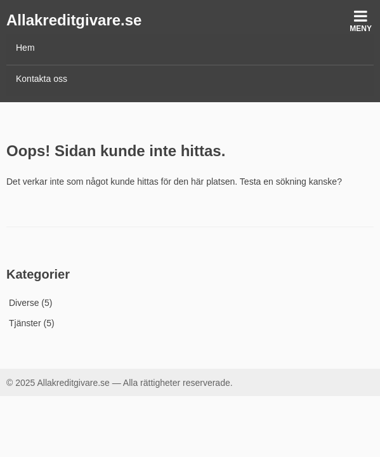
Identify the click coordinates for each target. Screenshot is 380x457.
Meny (361, 20)
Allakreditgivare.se (73, 20)
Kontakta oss (41, 79)
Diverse (24, 303)
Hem (25, 48)
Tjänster (25, 323)
